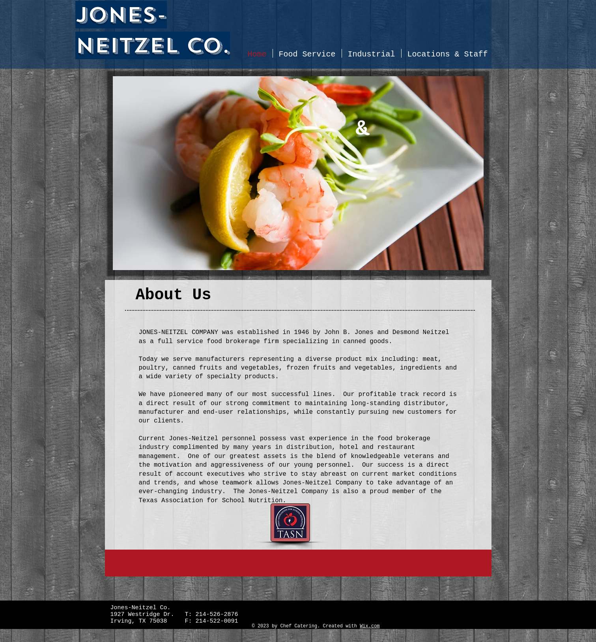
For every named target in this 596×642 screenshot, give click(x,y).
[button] (298, 173)
